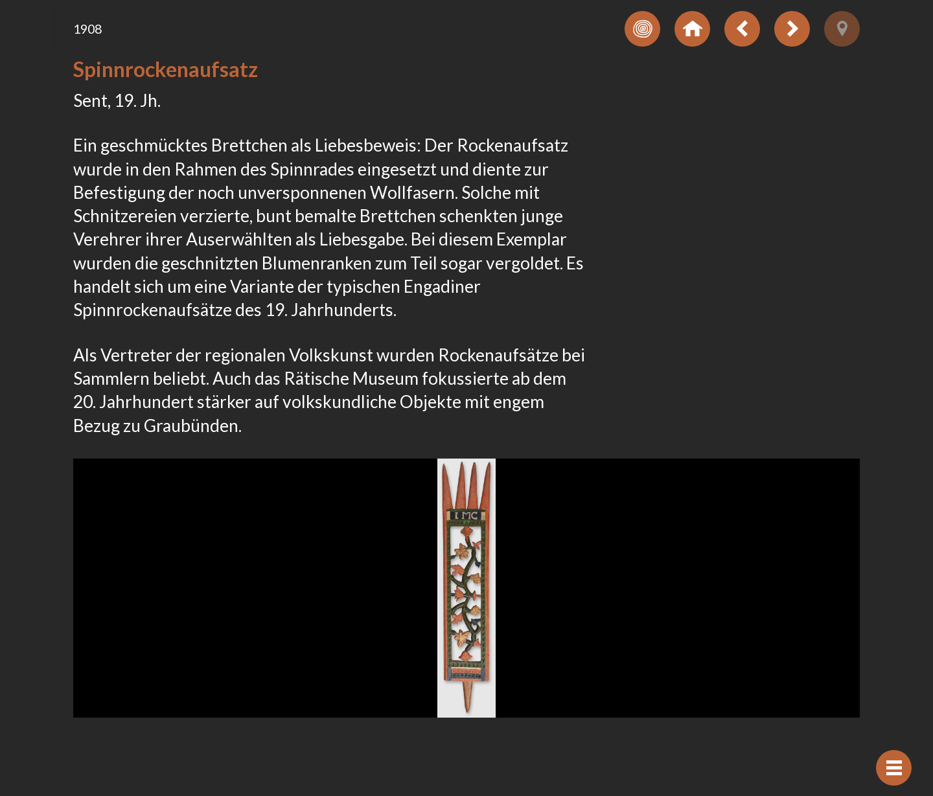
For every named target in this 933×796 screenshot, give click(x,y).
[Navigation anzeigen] (894, 768)
